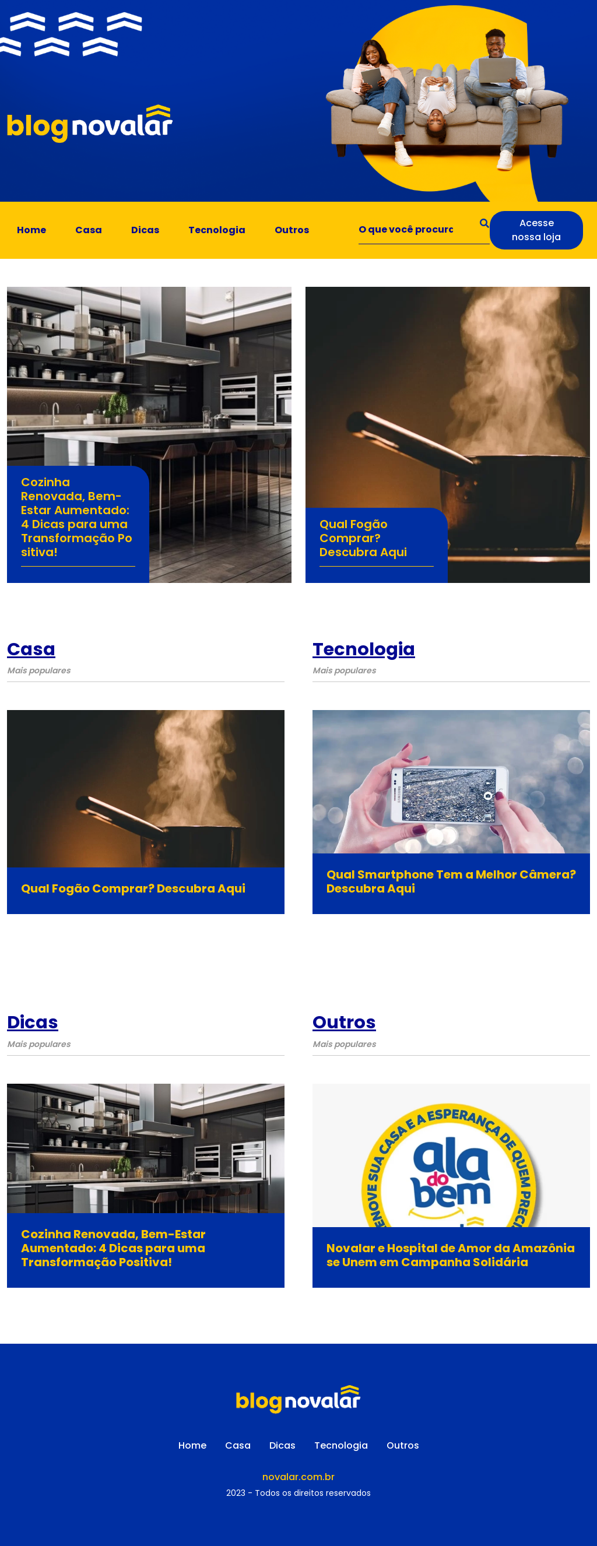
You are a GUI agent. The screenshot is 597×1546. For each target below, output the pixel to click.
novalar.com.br (298, 1476)
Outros (292, 230)
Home (31, 230)
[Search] (424, 230)
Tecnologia (216, 230)
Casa (88, 230)
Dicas (145, 230)
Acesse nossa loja (536, 230)
